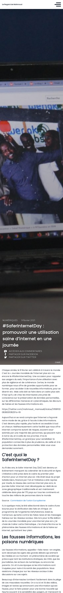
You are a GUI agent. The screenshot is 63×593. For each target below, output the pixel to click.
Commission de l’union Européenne (28, 500)
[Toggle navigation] (58, 4)
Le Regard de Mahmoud (12, 4)
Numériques (10, 320)
